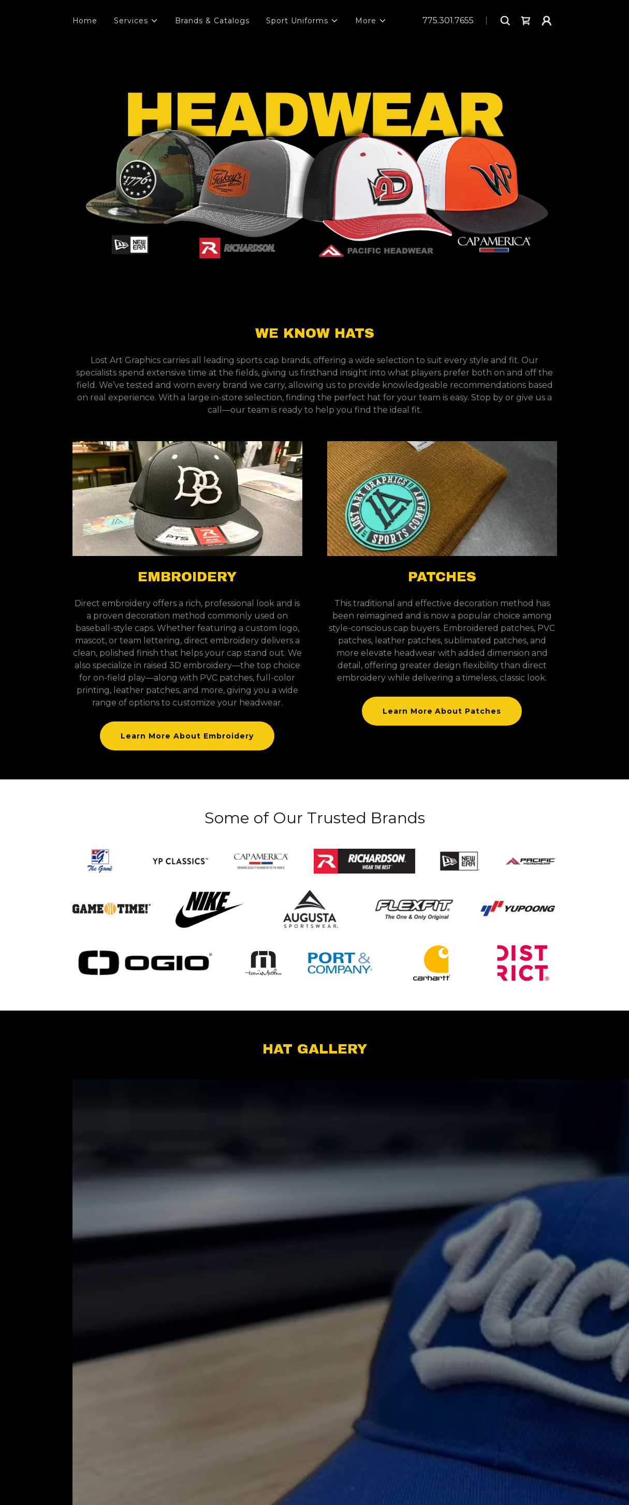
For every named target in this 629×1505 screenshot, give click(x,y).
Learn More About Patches (442, 711)
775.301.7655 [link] (448, 20)
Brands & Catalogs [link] (212, 20)
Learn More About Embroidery (187, 736)
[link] (526, 20)
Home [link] (85, 20)
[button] (136, 20)
